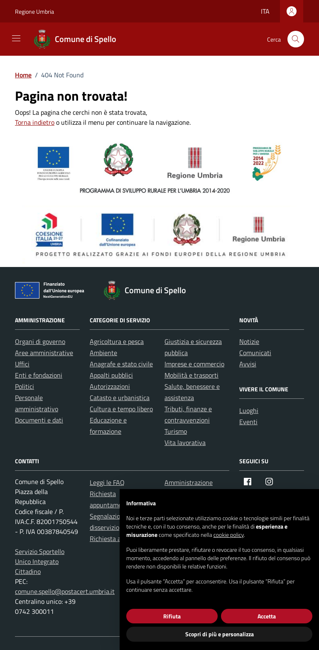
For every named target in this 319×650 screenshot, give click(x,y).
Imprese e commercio (194, 364)
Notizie (249, 341)
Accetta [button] (267, 616)
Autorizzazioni (110, 386)
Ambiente (103, 353)
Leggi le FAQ (107, 482)
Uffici (22, 364)
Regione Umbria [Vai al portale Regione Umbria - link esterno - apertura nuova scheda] (34, 11)
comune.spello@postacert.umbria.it (65, 591)
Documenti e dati (39, 420)
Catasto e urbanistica (120, 398)
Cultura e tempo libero (121, 409)
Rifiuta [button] (172, 616)
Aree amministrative (44, 353)
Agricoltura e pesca (117, 341)
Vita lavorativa (185, 442)
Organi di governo (40, 341)
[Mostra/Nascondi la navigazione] (16, 38)
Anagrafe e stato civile (121, 364)
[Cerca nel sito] (295, 39)
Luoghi (248, 410)
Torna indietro (34, 122)
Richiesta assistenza (118, 539)
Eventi (248, 422)
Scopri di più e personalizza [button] (219, 634)
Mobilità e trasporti (191, 375)
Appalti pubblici (111, 375)
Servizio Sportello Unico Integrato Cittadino (39, 561)
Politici (24, 386)
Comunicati (255, 353)
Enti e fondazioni (38, 375)
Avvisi (247, 364)
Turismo (175, 431)
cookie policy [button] (228, 534)
